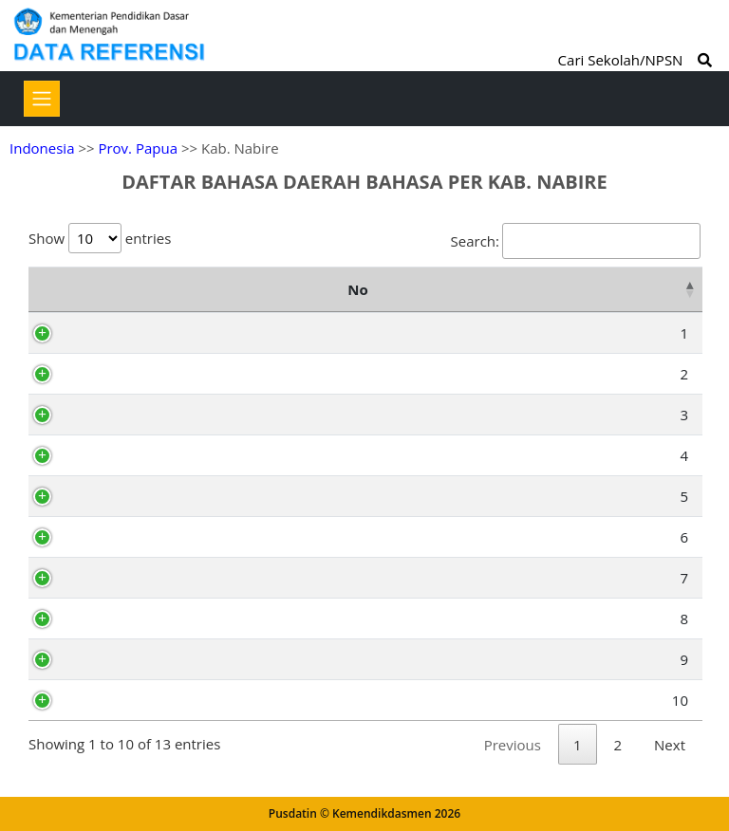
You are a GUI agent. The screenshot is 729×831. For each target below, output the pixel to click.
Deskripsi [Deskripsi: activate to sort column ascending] (603, 289)
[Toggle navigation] (42, 99)
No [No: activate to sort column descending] (48, 289)
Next (669, 744)
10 (61, 700)
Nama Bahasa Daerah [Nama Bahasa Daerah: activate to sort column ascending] (408, 289)
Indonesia (41, 147)
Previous (512, 744)
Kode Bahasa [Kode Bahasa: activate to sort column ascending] (191, 289)
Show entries (99, 238)
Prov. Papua (138, 147)
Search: (576, 241)
